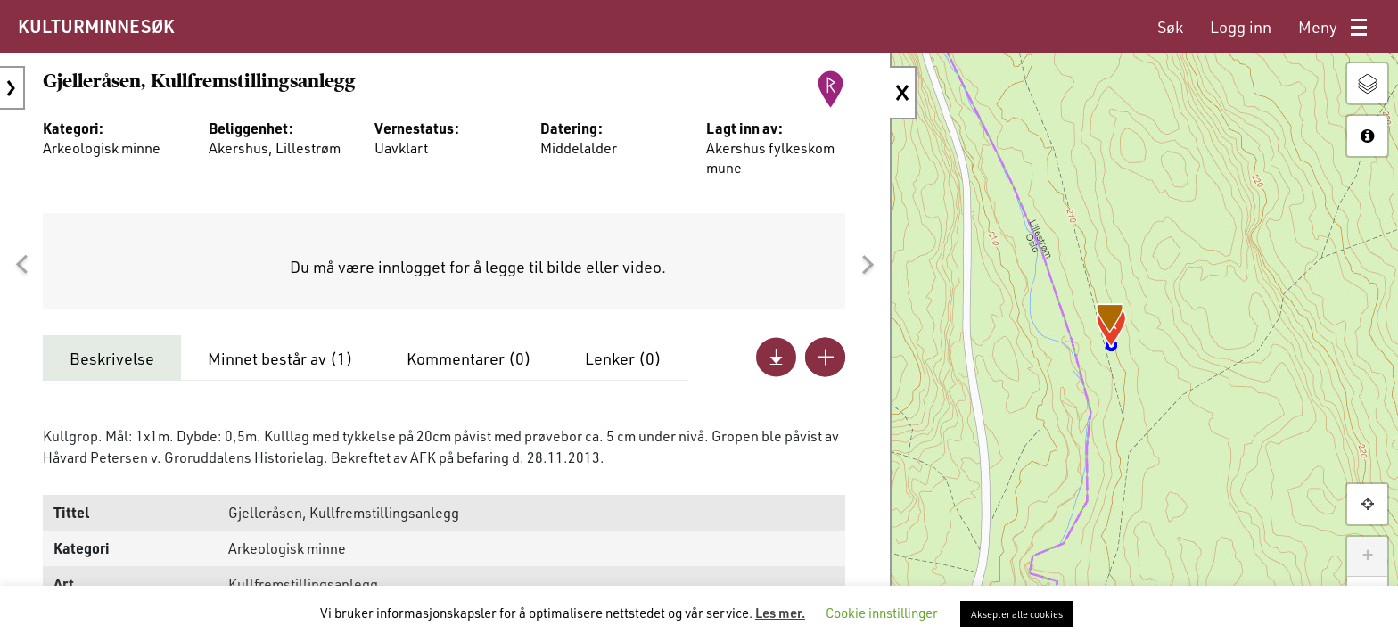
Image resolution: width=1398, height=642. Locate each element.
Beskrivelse (112, 358)
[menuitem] (1170, 27)
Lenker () (623, 358)
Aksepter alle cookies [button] (1017, 614)
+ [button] (1367, 556)
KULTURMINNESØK (96, 25)
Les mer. (780, 612)
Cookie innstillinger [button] (882, 612)
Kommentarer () (469, 358)
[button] (21, 264)
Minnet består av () (280, 358)
